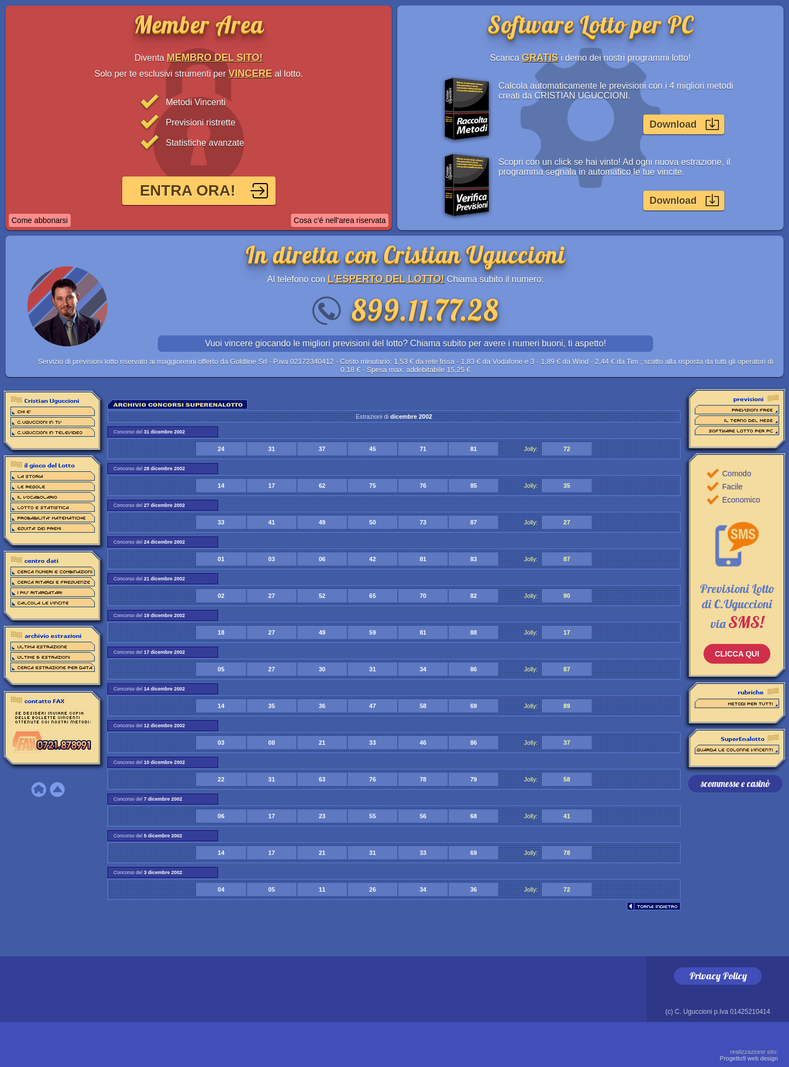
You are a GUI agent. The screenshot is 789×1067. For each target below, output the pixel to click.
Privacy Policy (718, 975)
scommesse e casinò (735, 783)
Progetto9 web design (749, 1055)
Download (673, 124)
